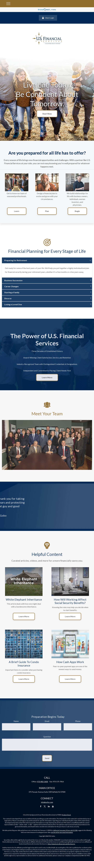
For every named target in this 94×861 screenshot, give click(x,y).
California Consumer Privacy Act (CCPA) (65, 830)
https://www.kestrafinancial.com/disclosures (61, 844)
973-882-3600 (42, 782)
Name (16, 723)
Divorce (7, 301)
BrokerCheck (66, 815)
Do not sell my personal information (62, 832)
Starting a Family (11, 295)
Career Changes (11, 289)
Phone (77, 723)
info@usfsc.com (47, 802)
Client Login (48, 18)
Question (47, 739)
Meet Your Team (47, 416)
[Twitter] (44, 806)
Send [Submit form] (47, 761)
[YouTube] (53, 806)
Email (47, 723)
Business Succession (13, 283)
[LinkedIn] (48, 806)
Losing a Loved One (13, 307)
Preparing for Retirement (15, 263)
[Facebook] (40, 806)
